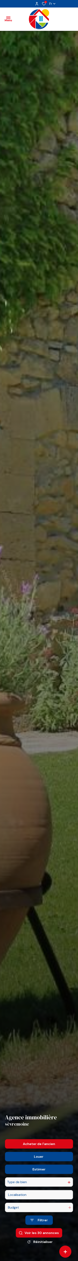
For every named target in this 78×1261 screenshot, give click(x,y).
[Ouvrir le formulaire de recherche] (39, 1228)
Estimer (39, 1178)
